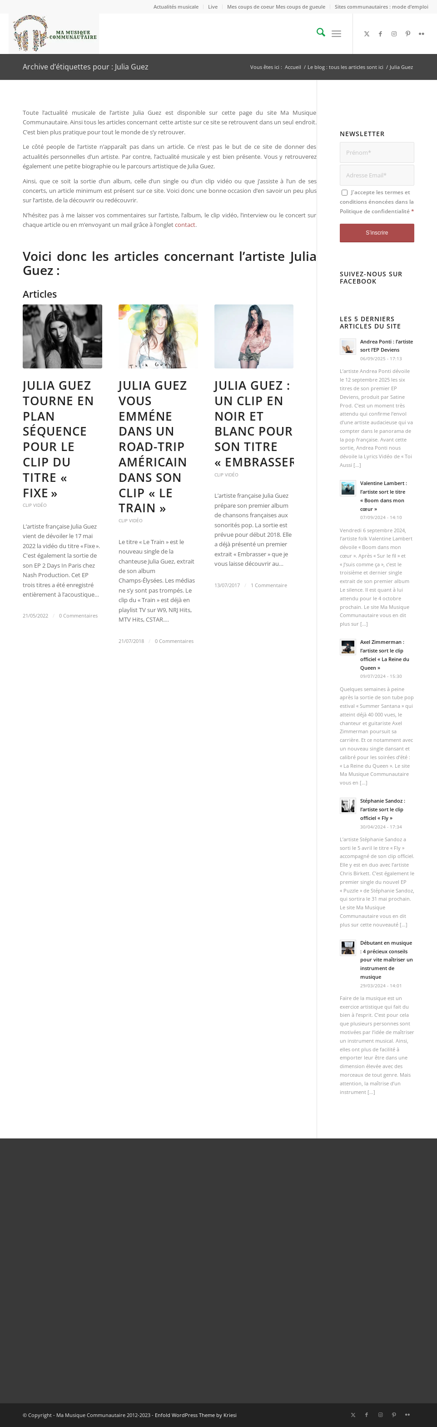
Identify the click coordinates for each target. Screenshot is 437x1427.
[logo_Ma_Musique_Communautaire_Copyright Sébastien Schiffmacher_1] (54, 33)
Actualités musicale (176, 6)
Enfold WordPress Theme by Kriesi (196, 1415)
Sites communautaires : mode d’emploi (381, 6)
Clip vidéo (35, 505)
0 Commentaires (78, 616)
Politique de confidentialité (375, 211)
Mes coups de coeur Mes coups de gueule (276, 6)
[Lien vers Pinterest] (408, 33)
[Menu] (336, 33)
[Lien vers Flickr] (421, 33)
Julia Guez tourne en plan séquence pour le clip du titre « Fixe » (58, 439)
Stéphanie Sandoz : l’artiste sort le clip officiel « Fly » (382, 809)
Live (213, 6)
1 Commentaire (269, 585)
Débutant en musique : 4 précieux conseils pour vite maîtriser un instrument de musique (386, 959)
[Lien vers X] (367, 33)
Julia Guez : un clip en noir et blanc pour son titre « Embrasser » (261, 423)
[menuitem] (176, 7)
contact (185, 225)
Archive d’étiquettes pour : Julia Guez (86, 67)
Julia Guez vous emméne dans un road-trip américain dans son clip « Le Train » (153, 446)
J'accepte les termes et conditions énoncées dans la (377, 202)
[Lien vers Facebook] (380, 33)
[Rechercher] (316, 33)
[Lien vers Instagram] (394, 33)
